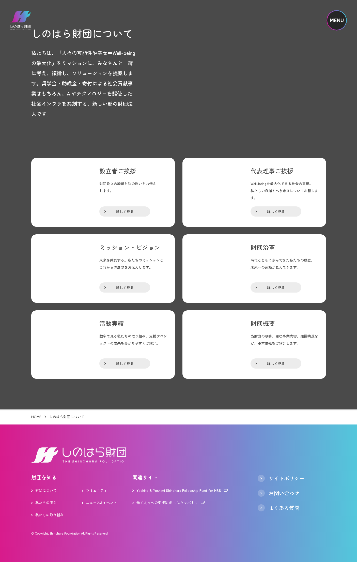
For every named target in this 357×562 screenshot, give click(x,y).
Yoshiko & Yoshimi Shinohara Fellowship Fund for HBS (178, 490)
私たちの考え (46, 502)
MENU (337, 20)
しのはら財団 (20, 20)
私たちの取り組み (49, 514)
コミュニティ (96, 490)
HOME (36, 417)
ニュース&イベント (101, 502)
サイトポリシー (286, 478)
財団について (46, 490)
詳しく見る (125, 211)
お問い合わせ (284, 493)
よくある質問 (284, 507)
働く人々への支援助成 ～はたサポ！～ (167, 502)
